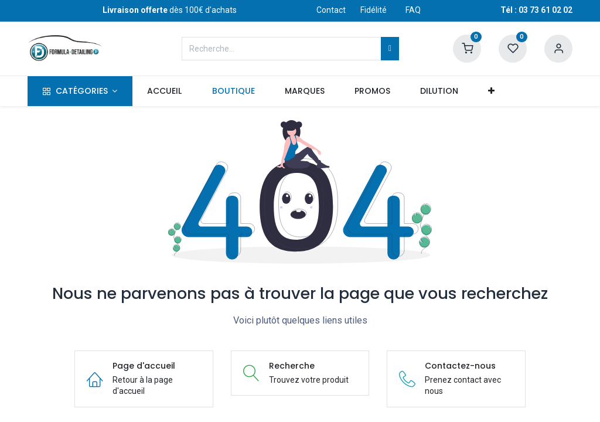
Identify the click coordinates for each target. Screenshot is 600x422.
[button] (491, 91)
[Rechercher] (390, 48)
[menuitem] (164, 91)
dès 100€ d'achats (170, 10)
